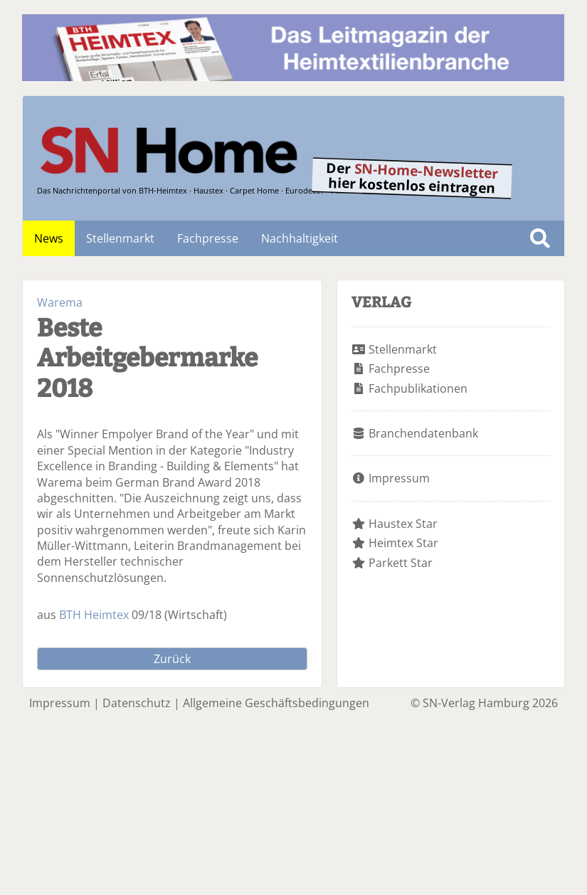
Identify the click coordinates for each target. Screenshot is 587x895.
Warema (60, 302)
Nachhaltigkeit (299, 238)
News (48, 238)
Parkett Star (401, 563)
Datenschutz (136, 703)
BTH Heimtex (94, 615)
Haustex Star (403, 523)
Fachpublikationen (418, 388)
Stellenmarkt (120, 238)
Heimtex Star (403, 543)
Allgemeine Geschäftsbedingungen (276, 703)
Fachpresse (207, 238)
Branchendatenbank (423, 433)
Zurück (172, 659)
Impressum (399, 478)
